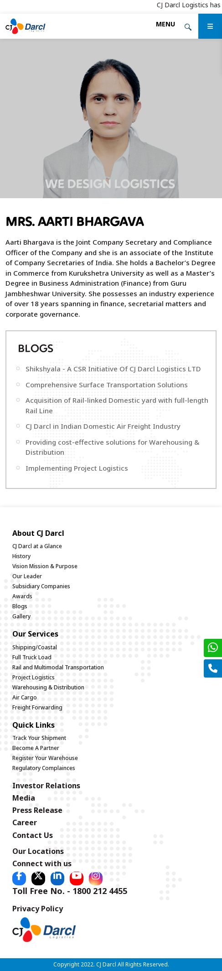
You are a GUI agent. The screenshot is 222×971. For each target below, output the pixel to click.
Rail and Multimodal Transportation (58, 667)
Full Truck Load (32, 657)
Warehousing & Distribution (48, 687)
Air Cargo (24, 697)
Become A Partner (35, 748)
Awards (22, 596)
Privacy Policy (37, 909)
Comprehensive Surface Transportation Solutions (107, 384)
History (21, 556)
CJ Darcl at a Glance (37, 546)
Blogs (19, 606)
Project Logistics (33, 677)
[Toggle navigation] (165, 24)
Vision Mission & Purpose (44, 566)
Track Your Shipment (39, 738)
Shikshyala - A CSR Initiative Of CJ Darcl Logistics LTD (113, 368)
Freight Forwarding (37, 707)
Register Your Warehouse (45, 758)
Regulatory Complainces (43, 768)
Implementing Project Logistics (77, 468)
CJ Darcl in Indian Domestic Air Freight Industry (103, 426)
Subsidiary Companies (41, 586)
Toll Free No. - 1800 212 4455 (69, 890)
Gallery (21, 616)
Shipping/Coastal (34, 647)
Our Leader (27, 576)
